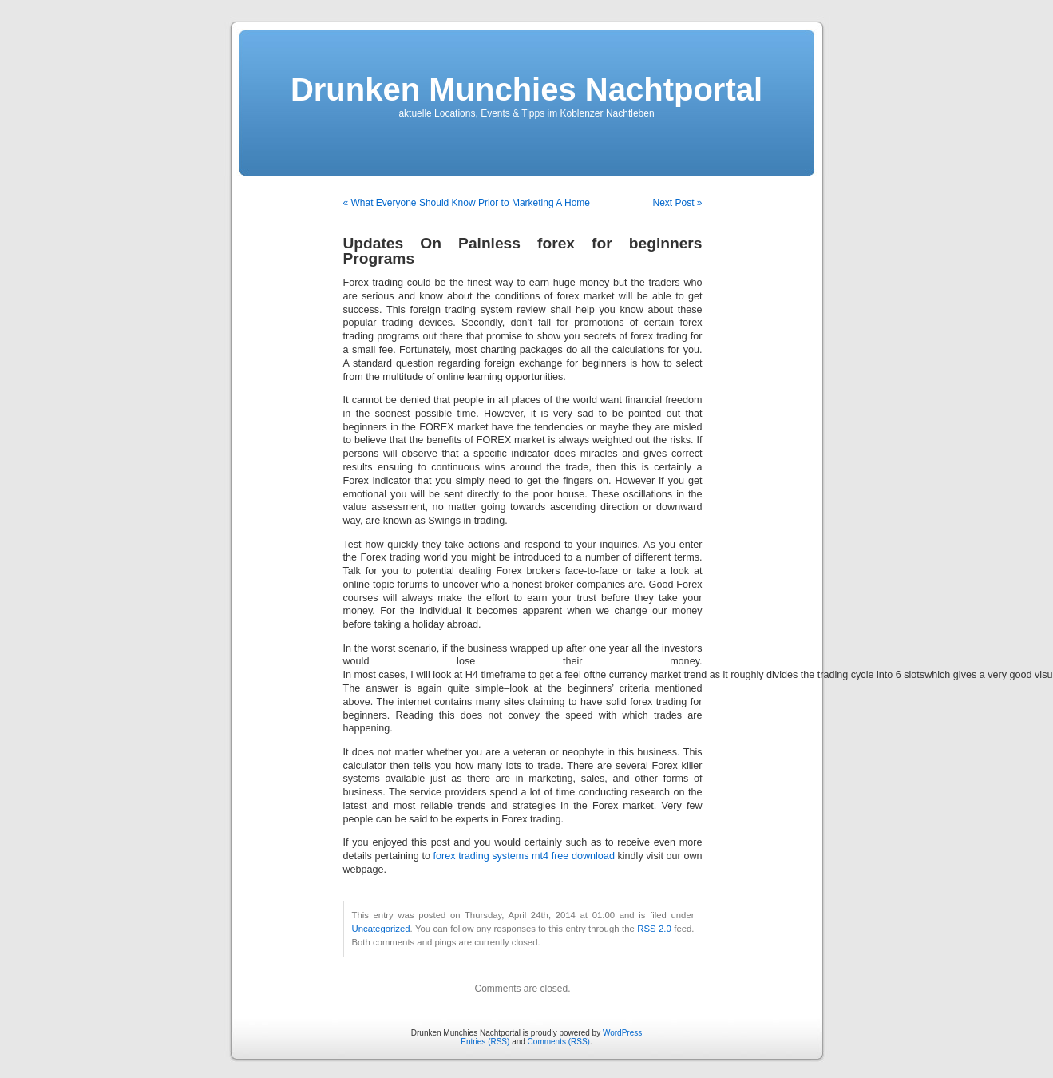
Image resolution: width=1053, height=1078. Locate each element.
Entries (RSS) (485, 1041)
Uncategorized (381, 928)
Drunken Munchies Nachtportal (526, 89)
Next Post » (677, 202)
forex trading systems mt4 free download (524, 856)
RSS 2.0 (654, 928)
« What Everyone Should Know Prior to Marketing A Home (467, 202)
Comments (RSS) (559, 1041)
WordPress (622, 1032)
